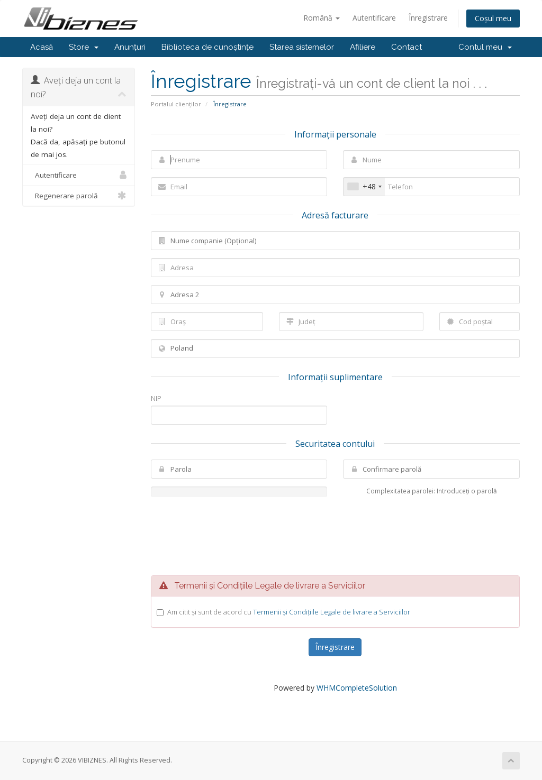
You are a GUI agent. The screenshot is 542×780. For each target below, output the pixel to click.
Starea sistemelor (301, 47)
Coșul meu (493, 18)
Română (321, 18)
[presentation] (335, 536)
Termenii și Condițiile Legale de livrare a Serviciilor (331, 612)
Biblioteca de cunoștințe (207, 47)
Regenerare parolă (79, 195)
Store (83, 47)
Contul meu (485, 47)
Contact (406, 47)
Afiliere (362, 47)
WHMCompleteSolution (357, 688)
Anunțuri (130, 47)
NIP (156, 398)
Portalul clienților (176, 104)
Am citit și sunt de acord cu (288, 612)
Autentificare (374, 18)
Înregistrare (428, 18)
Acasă (41, 47)
